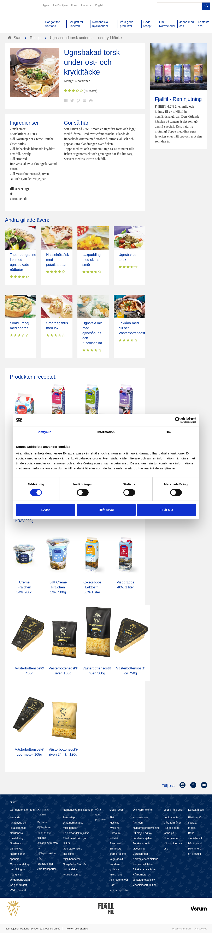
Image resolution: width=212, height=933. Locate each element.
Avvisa (46, 510)
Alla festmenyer (119, 879)
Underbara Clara (20, 879)
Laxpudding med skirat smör (91, 260)
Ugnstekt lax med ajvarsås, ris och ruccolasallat (92, 333)
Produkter (86, 5)
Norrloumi (115, 833)
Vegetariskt (116, 859)
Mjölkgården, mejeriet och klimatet (44, 832)
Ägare (46, 5)
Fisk (112, 817)
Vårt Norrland (18, 890)
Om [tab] (168, 432)
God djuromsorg (72, 848)
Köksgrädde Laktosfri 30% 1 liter (91, 587)
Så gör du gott (18, 884)
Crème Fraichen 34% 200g (24, 587)
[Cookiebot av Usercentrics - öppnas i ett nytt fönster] (178, 420)
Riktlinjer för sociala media (195, 822)
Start (13, 802)
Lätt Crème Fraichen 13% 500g (58, 587)
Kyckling (114, 827)
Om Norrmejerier (143, 809)
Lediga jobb (171, 817)
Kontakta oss (140, 817)
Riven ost (115, 843)
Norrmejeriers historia (145, 859)
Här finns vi (195, 843)
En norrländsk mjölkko (76, 833)
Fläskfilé (114, 822)
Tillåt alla (166, 510)
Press (74, 5)
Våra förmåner (172, 822)
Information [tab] (106, 432)
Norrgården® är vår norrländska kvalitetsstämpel (74, 869)
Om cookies (200, 928)
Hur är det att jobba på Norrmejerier (171, 833)
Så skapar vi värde (144, 869)
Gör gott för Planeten (44, 812)
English (99, 5)
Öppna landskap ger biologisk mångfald (20, 869)
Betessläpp (69, 817)
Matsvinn (42, 822)
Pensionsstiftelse (143, 864)
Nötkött (114, 838)
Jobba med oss (173, 809)
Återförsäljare (60, 5)
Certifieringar (140, 853)
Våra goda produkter (100, 814)
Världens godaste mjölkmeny (116, 869)
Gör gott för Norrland (22, 809)
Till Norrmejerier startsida (20, 18)
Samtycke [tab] (44, 432)
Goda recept (117, 809)
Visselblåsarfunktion (145, 884)
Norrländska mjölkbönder (78, 809)
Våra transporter (46, 868)
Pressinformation (181, 928)
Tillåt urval (106, 510)
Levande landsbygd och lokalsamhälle (18, 822)
